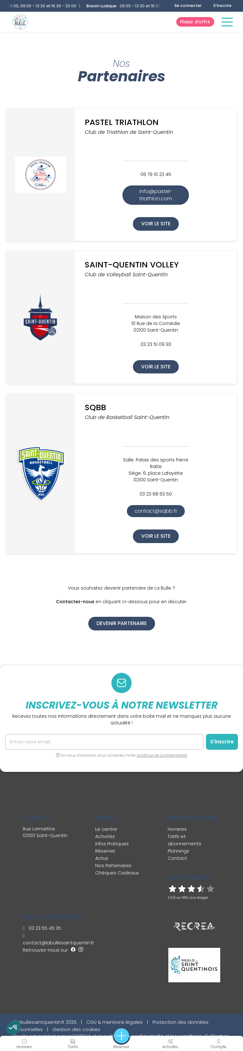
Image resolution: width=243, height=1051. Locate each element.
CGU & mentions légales (114, 1022)
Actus (101, 858)
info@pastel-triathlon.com (155, 195)
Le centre (106, 829)
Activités (105, 836)
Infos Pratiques (112, 844)
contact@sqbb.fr (155, 511)
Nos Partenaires (113, 865)
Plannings (178, 851)
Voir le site (156, 223)
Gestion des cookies (76, 1029)
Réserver (105, 851)
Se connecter (188, 5)
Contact (177, 858)
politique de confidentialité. (162, 755)
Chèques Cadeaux (117, 873)
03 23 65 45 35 (42, 928)
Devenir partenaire (122, 623)
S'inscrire (222, 5)
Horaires (177, 829)
